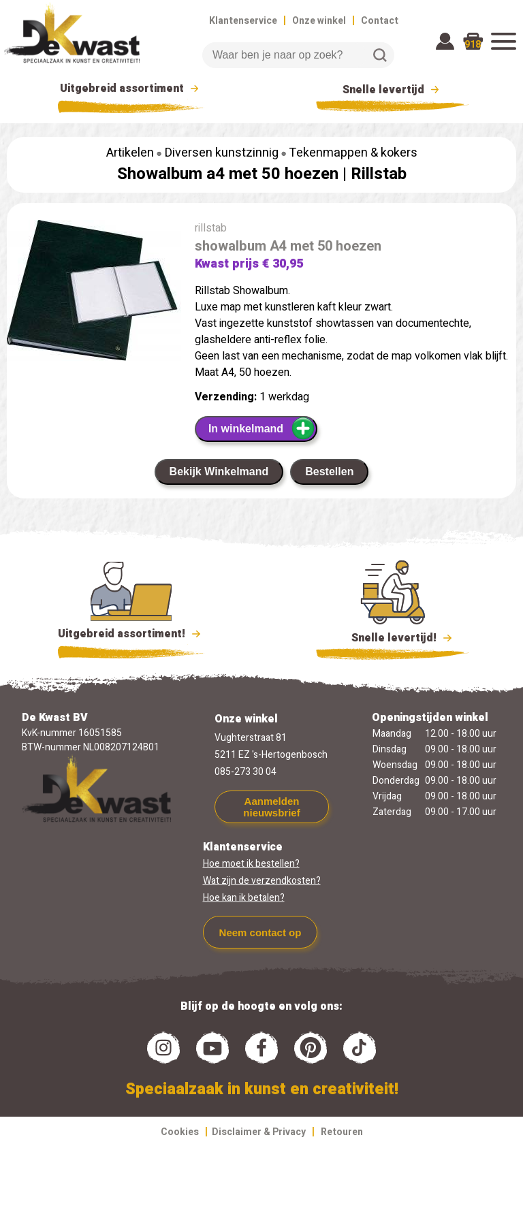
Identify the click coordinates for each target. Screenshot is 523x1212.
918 (472, 44)
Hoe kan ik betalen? (244, 898)
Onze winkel (319, 21)
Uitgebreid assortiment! (131, 633)
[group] (94, 293)
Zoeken (380, 55)
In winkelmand (261, 428)
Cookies (180, 1132)
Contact (379, 21)
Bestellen (329, 471)
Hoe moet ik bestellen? (251, 864)
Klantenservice (243, 21)
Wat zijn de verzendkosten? (262, 881)
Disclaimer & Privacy (259, 1132)
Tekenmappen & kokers (353, 153)
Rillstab (379, 174)
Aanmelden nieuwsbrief (271, 806)
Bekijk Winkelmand (219, 471)
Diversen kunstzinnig (222, 153)
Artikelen (130, 153)
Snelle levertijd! (392, 636)
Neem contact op (260, 932)
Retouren (342, 1132)
